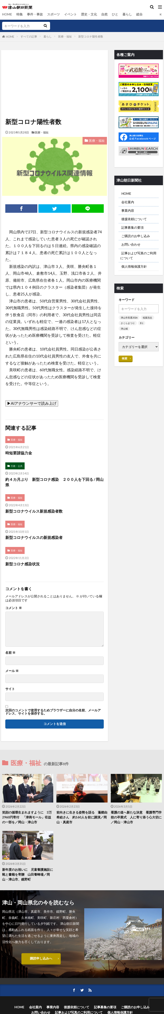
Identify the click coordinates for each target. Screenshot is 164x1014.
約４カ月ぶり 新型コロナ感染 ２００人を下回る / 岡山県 (54, 482)
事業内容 (127, 210)
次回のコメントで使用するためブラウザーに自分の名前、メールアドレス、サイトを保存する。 (53, 712)
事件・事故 (35, 14)
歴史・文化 (89, 14)
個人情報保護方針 (134, 266)
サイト (10, 688)
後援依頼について (134, 219)
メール (12, 670)
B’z (141, 323)
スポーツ (53, 14)
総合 (139, 14)
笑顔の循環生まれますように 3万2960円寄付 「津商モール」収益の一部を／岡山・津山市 (27, 817)
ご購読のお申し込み (135, 236)
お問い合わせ (130, 244)
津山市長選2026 (129, 317)
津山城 (124, 328)
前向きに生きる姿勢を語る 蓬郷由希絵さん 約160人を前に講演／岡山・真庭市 (81, 817)
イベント (70, 14)
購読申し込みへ (41, 958)
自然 (104, 14)
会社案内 (127, 202)
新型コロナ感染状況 (22, 564)
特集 (19, 14)
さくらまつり (128, 323)
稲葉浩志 (147, 317)
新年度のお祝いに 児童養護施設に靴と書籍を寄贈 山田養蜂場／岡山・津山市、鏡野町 (27, 874)
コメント (13, 607)
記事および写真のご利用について (138, 255)
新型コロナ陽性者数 (90, 36)
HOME (7, 14)
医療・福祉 (65, 36)
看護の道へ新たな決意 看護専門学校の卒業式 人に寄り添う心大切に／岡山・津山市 (136, 817)
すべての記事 (29, 36)
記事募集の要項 (132, 227)
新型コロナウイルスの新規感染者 (34, 537)
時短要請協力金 (18, 453)
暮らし (127, 14)
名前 (10, 652)
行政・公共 (16, 466)
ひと (115, 14)
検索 (124, 358)
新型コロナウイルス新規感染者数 (34, 511)
